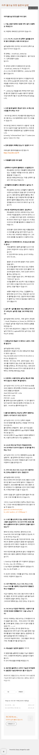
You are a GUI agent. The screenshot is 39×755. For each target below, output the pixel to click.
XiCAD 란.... (8, 705)
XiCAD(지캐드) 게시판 (11, 708)
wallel (27, 749)
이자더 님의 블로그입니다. (14, 719)
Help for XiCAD (10, 701)
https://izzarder (9, 153)
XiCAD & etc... (12, 717)
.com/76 (16, 153)
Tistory (17, 749)
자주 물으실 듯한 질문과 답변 (15, 5)
